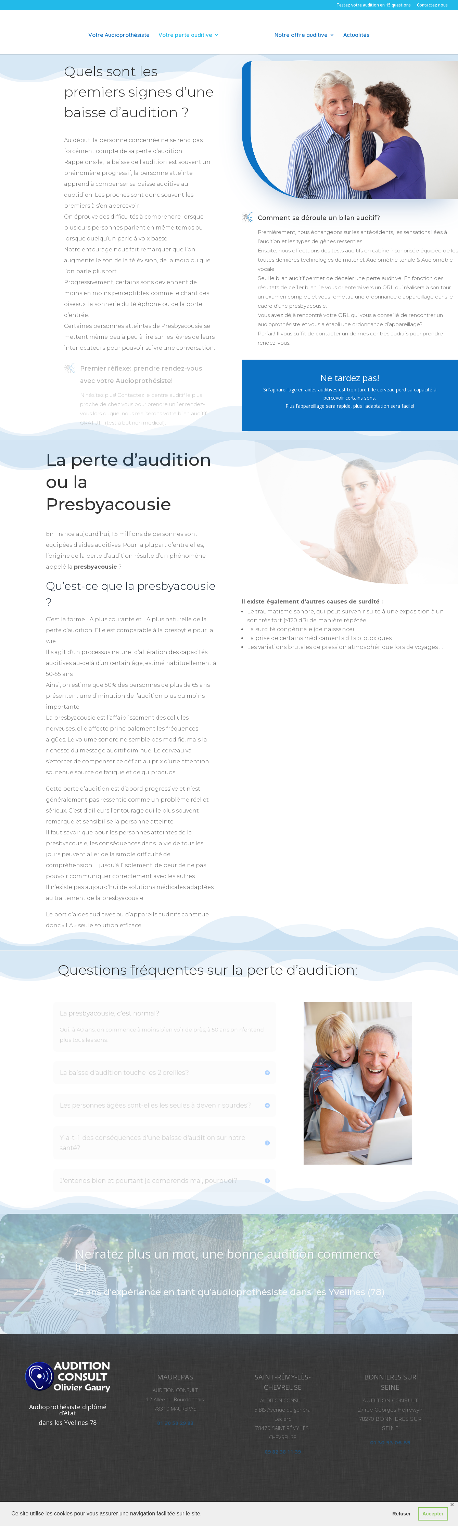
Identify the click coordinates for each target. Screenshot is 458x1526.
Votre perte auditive (188, 33)
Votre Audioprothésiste (121, 33)
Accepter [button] (433, 1513)
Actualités (354, 33)
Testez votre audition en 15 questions (373, 5)
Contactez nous (432, 5)
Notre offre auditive (298, 33)
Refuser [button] (401, 1513)
